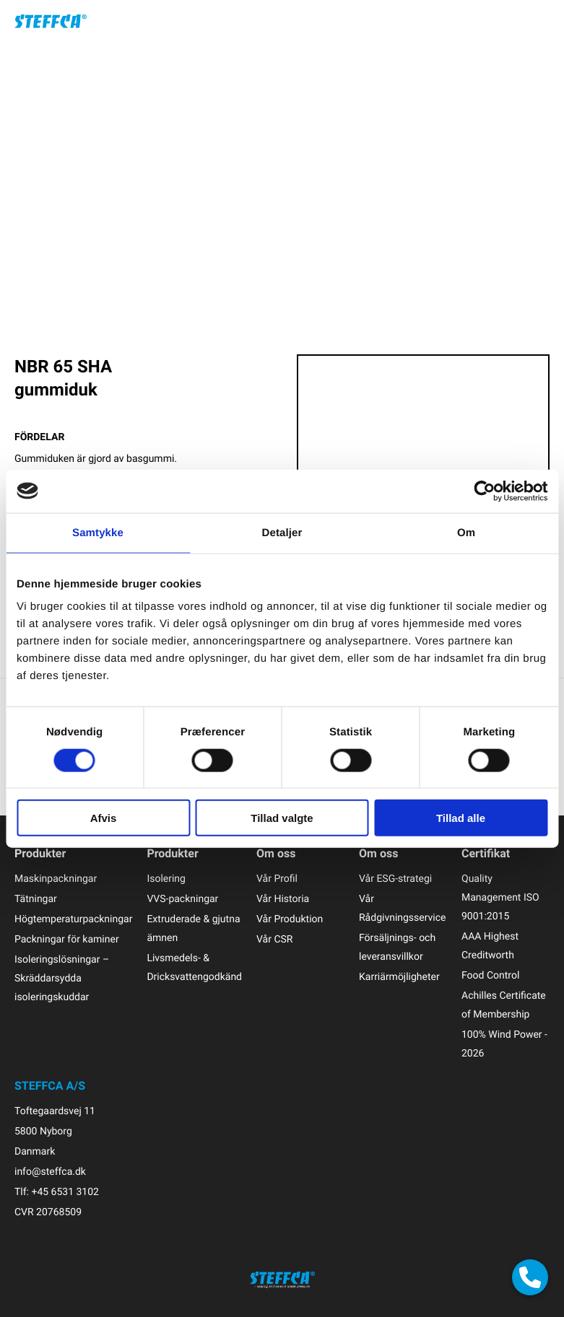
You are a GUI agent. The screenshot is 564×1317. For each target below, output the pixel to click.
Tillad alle (460, 818)
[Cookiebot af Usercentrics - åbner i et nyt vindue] (484, 491)
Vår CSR (274, 939)
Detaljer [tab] (282, 532)
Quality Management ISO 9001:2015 (500, 897)
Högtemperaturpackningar (73, 919)
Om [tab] (466, 532)
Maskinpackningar (55, 878)
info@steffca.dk (50, 1171)
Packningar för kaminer (66, 939)
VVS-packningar (182, 899)
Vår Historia (282, 899)
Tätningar (35, 899)
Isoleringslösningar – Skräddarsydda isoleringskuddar (61, 978)
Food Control (490, 975)
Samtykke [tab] (97, 532)
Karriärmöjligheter (399, 977)
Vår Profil (277, 878)
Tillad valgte (282, 818)
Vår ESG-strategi (395, 878)
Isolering (166, 878)
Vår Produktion (289, 919)
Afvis (103, 818)
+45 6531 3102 (64, 1192)
